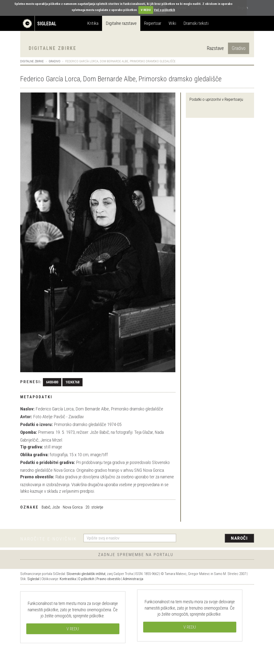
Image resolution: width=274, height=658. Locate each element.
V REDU (146, 10)
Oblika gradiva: (34, 454)
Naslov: (27, 409)
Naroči (239, 538)
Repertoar (152, 23)
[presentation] (218, 538)
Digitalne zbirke (52, 48)
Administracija (133, 579)
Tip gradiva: (31, 447)
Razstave (215, 48)
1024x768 (72, 382)
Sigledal (33, 579)
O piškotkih (86, 579)
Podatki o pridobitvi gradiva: (47, 462)
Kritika (92, 23)
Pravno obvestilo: (37, 477)
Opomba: (28, 432)
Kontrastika (68, 579)
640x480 (52, 382)
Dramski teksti (195, 23)
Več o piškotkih (164, 10)
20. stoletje (94, 507)
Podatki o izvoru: (36, 424)
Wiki (172, 23)
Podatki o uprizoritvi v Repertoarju (216, 99)
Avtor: (26, 416)
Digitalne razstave (121, 23)
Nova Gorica (73, 507)
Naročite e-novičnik (48, 539)
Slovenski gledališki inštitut (85, 574)
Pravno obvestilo (108, 579)
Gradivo (239, 48)
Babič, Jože (51, 507)
